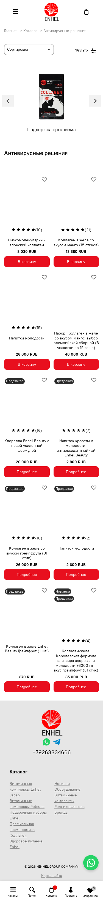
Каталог (30, 30)
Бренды (61, 812)
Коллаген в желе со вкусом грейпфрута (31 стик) (26, 553)
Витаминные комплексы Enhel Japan (25, 789)
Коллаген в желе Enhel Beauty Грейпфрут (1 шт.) (27, 649)
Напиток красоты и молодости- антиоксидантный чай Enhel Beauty (76, 448)
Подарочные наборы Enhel (28, 815)
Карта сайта (51, 875)
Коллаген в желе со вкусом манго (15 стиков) (76, 242)
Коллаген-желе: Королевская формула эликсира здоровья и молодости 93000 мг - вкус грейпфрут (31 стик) (76, 660)
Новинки (62, 783)
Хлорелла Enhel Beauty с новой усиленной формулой (26, 445)
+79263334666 (51, 752)
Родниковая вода (69, 806)
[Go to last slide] (8, 101)
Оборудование (67, 789)
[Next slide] (95, 101)
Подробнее (27, 471)
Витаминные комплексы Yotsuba (27, 803)
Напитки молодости (26, 338)
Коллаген (18, 835)
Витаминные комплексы (65, 798)
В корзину (27, 261)
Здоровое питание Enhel (26, 844)
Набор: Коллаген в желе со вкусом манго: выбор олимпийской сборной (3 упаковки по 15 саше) (76, 340)
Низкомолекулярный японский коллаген (27, 242)
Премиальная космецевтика (22, 826)
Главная (11, 30)
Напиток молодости (76, 548)
